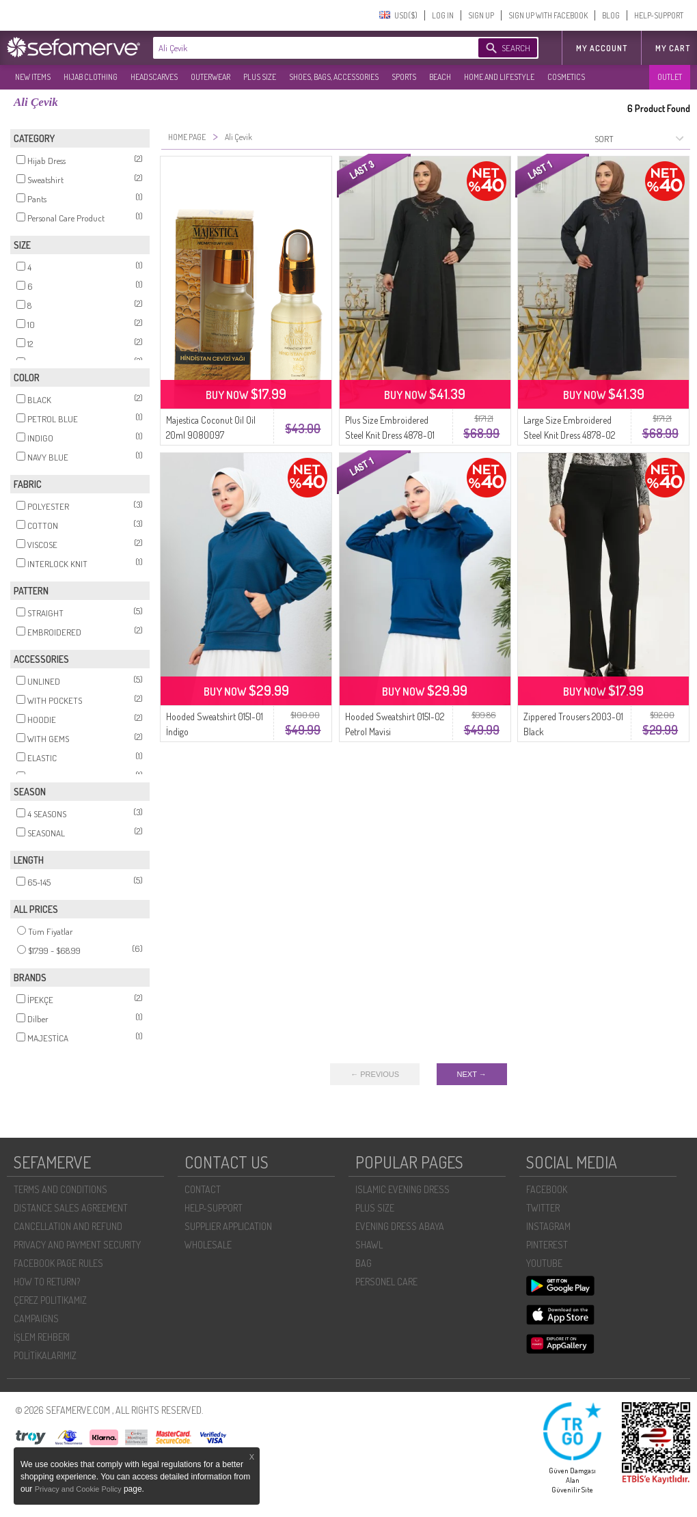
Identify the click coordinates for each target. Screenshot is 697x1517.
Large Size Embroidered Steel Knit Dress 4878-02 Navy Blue (569, 435)
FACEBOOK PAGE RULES (58, 1263)
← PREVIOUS (375, 1074)
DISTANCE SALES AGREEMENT (71, 1208)
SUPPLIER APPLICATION (228, 1226)
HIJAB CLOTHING (91, 77)
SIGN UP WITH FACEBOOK (548, 15)
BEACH (440, 77)
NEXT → (472, 1074)
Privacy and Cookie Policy (79, 1489)
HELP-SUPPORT (658, 15)
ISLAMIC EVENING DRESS (402, 1189)
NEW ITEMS (33, 77)
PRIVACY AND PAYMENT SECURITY (77, 1244)
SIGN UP (481, 15)
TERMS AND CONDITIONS (60, 1189)
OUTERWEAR (210, 77)
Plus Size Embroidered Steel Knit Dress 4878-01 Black (390, 435)
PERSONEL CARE (386, 1281)
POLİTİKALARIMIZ (45, 1355)
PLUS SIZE (259, 77)
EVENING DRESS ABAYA (399, 1226)
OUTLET (669, 77)
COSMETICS (566, 77)
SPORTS (404, 77)
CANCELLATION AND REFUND (68, 1226)
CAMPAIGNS (36, 1318)
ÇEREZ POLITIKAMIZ (50, 1300)
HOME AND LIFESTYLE (499, 77)
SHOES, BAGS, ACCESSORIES (334, 77)
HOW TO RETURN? (47, 1281)
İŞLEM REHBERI (42, 1337)
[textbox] (302, 48)
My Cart (672, 48)
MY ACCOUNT (601, 48)
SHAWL (369, 1244)
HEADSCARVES (154, 77)
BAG (363, 1263)
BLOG (611, 15)
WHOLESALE (208, 1244)
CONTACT (202, 1189)
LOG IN (443, 15)
